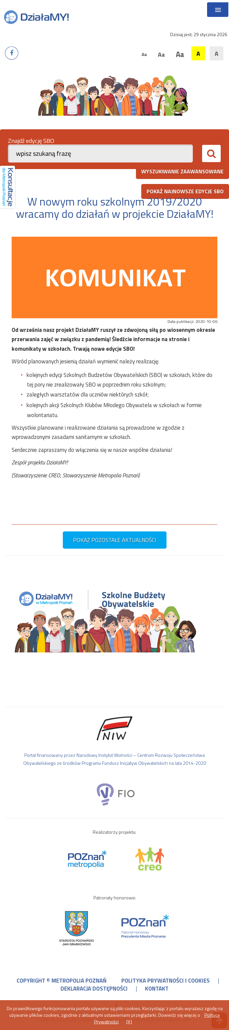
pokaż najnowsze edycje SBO (185, 191)
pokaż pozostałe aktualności (114, 540)
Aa (144, 54)
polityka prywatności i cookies (165, 980)
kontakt (157, 988)
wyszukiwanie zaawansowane (182, 171)
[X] (129, 1021)
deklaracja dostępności (94, 988)
